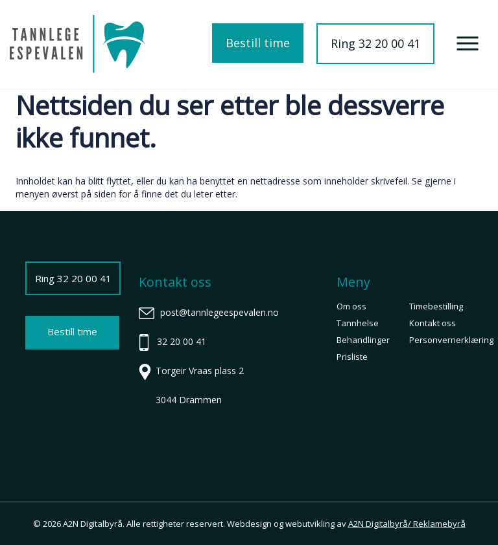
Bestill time (258, 42)
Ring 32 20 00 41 (375, 43)
